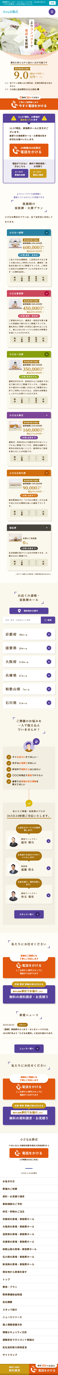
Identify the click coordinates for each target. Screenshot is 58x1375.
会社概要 (7, 1302)
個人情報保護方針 (12, 1324)
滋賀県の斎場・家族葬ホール (18, 1234)
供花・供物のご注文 (14, 1211)
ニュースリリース (12, 1317)
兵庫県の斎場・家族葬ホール (18, 1241)
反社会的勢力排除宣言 (15, 1347)
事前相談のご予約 (12, 1204)
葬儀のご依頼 (10, 1188)
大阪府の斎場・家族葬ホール (18, 1226)
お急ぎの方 (9, 1181)
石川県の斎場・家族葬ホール (18, 1256)
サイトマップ (10, 1354)
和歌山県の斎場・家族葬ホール (20, 1249)
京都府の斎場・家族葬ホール (18, 1219)
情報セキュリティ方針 (15, 1332)
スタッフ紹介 (10, 1309)
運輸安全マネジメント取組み (18, 1339)
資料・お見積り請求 (14, 1196)
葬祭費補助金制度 (12, 1294)
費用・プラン (10, 1286)
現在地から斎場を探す (15, 1271)
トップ (6, 1279)
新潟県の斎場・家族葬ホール (18, 1264)
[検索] (48, 620)
